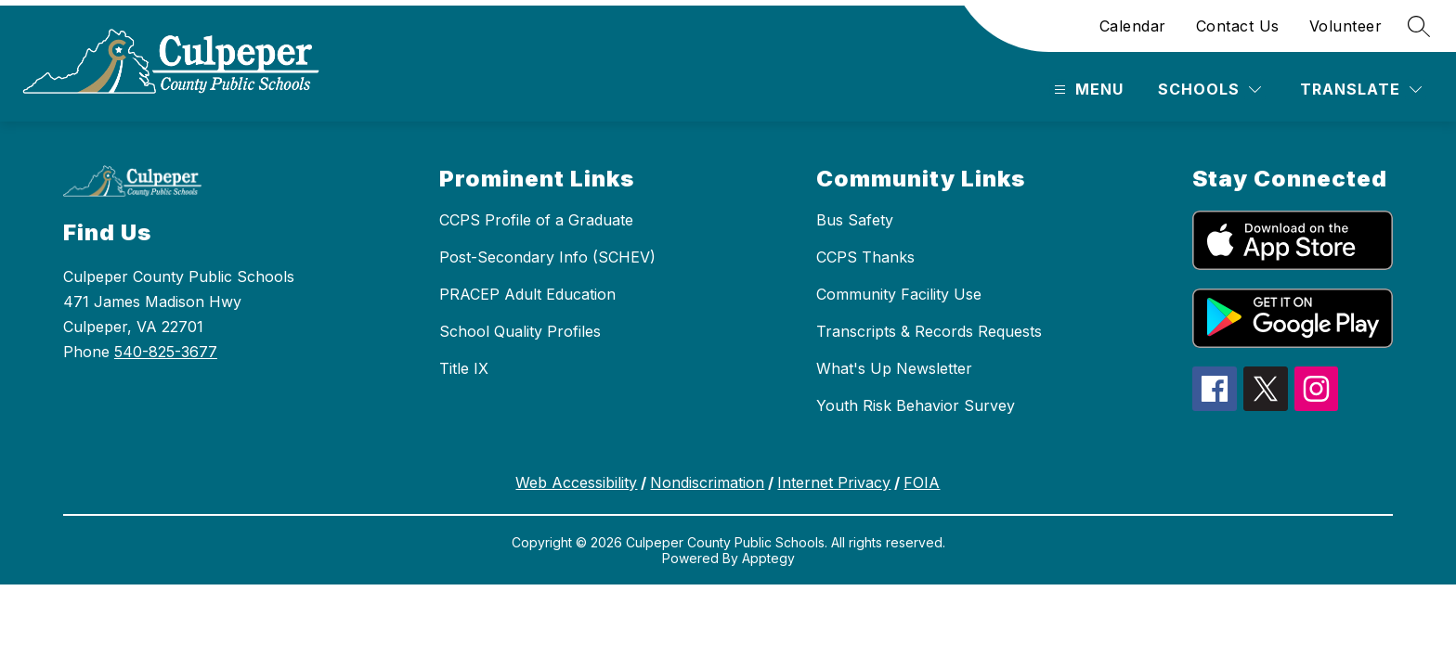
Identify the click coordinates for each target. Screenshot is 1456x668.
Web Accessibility (576, 482)
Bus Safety (854, 220)
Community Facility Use (899, 294)
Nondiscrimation (707, 482)
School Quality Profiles (520, 331)
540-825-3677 (165, 351)
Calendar (1132, 26)
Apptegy (768, 558)
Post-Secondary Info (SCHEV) (547, 257)
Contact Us (1238, 26)
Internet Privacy (833, 482)
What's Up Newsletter (894, 368)
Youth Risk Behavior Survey (915, 405)
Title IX (463, 368)
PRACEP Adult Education (527, 294)
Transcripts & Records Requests (929, 331)
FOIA (922, 482)
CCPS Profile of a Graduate (536, 220)
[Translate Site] (1360, 89)
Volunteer (1346, 26)
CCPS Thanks (865, 257)
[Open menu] (1086, 89)
